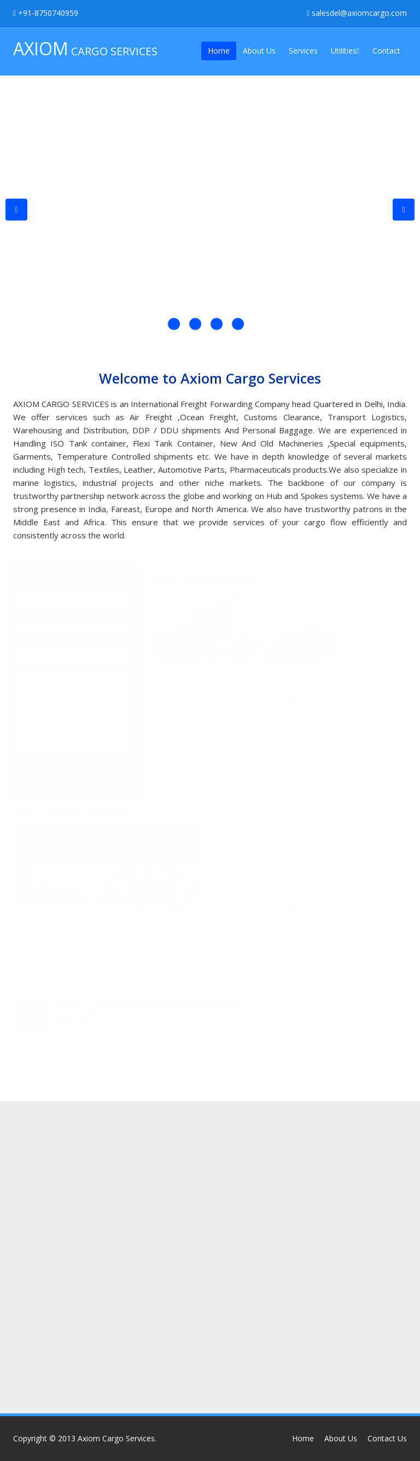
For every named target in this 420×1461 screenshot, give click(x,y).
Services (303, 50)
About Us (259, 50)
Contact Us (387, 1438)
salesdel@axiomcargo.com (357, 13)
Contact (386, 50)
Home (219, 50)
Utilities (345, 50)
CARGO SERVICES (85, 48)
